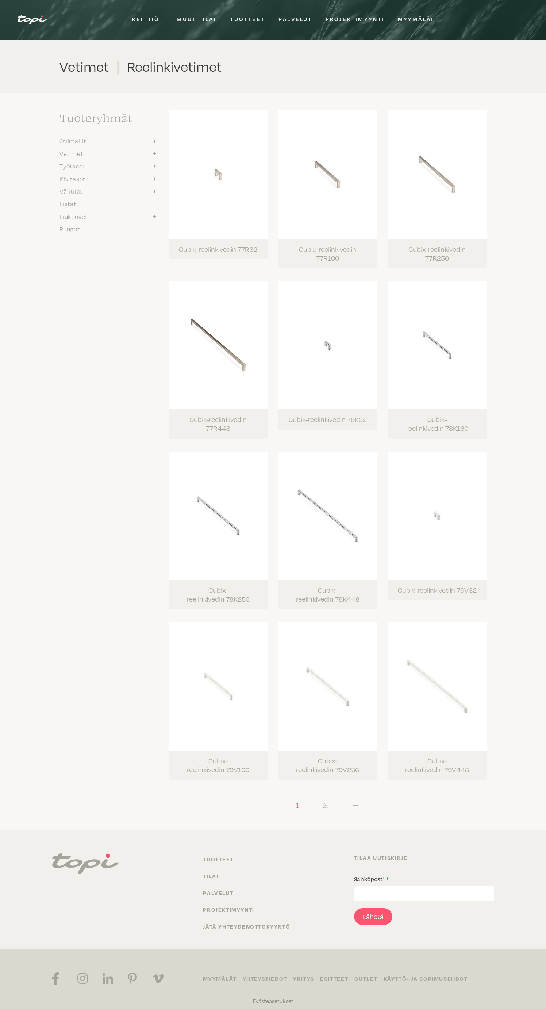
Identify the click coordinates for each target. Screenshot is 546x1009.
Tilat (211, 868)
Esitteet (338, 971)
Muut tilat (197, 19)
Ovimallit (72, 141)
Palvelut (295, 19)
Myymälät (416, 19)
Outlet (371, 971)
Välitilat (70, 191)
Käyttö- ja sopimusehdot (432, 971)
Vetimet (71, 154)
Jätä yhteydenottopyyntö (246, 918)
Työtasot (72, 166)
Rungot (69, 229)
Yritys (306, 971)
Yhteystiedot (266, 971)
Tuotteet (247, 19)
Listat (67, 204)
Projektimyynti (355, 19)
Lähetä (373, 909)
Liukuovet (73, 216)
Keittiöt (148, 19)
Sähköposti (371, 871)
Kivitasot (72, 179)
